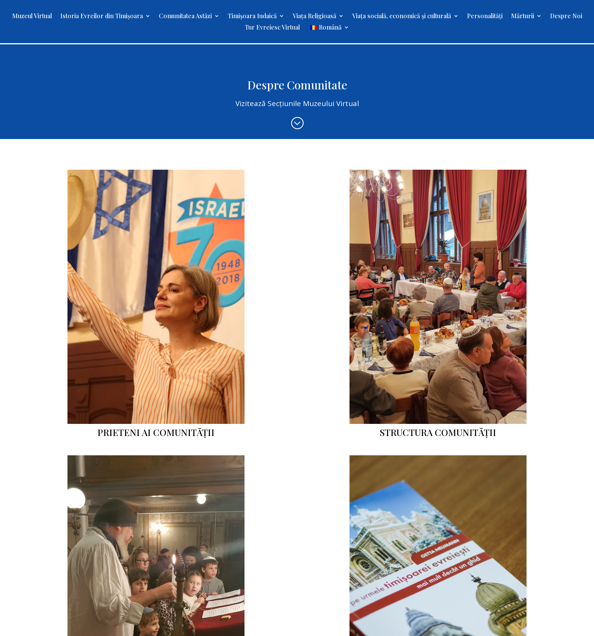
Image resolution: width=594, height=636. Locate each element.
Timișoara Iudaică (252, 16)
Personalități (485, 16)
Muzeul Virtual (32, 16)
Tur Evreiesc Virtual (272, 28)
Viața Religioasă (314, 16)
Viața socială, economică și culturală (401, 16)
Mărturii (522, 16)
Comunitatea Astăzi (185, 16)
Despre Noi (566, 16)
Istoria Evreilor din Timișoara (101, 16)
